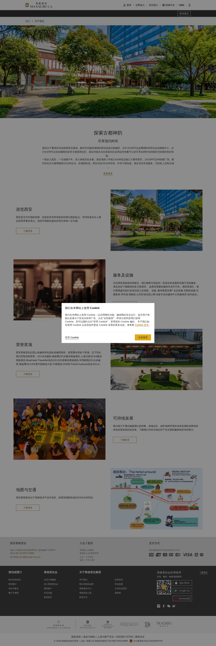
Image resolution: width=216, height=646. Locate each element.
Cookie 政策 (142, 324)
